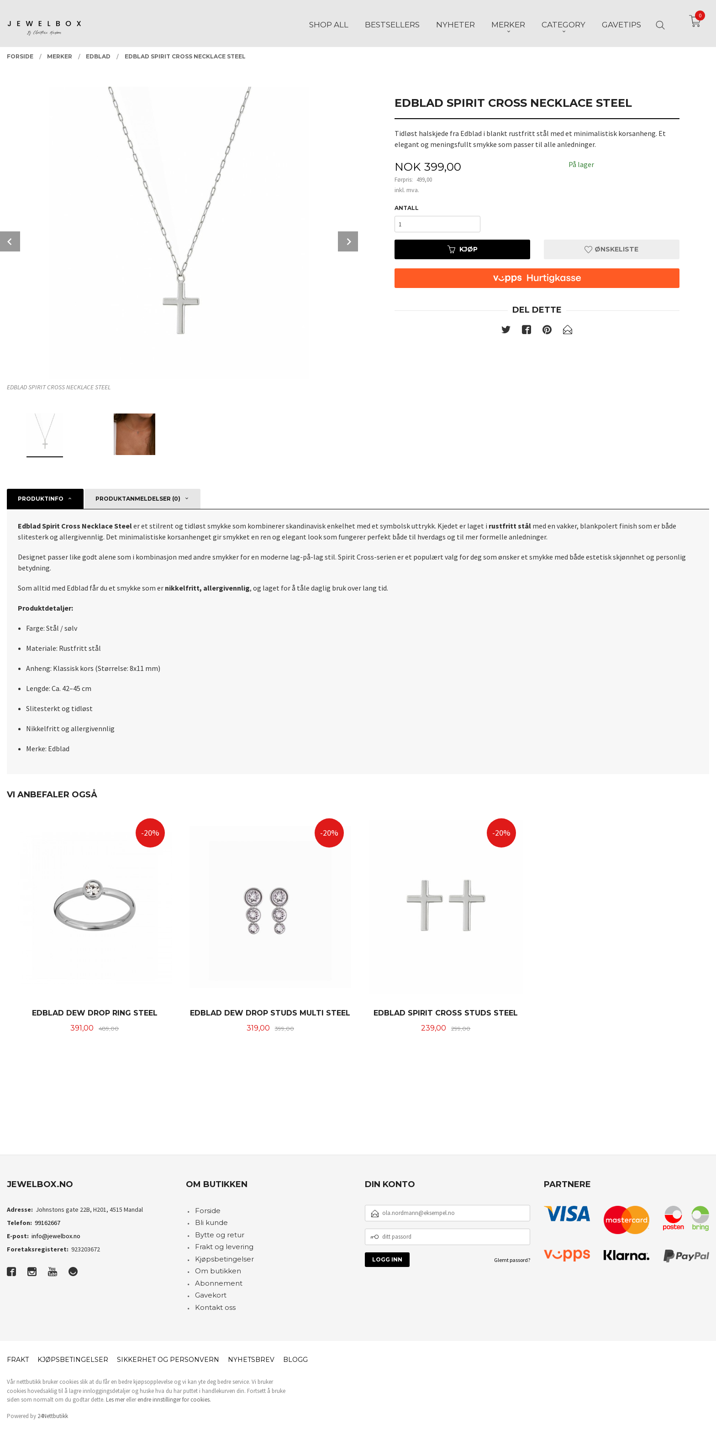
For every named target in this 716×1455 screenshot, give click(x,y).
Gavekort (210, 1295)
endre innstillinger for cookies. (174, 1399)
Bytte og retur (219, 1234)
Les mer (115, 1399)
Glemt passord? (512, 1259)
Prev (10, 241)
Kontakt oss (215, 1307)
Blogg (295, 1360)
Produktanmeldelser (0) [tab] (137, 498)
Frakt (18, 1360)
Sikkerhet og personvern (168, 1360)
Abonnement (218, 1283)
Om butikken (218, 1271)
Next (348, 241)
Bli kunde (211, 1222)
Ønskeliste (611, 249)
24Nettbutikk (52, 1416)
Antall (407, 207)
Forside (208, 1210)
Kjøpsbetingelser (224, 1259)
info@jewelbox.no (56, 1236)
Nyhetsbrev (251, 1360)
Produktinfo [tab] (40, 498)
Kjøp (463, 249)
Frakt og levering (224, 1246)
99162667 (47, 1223)
